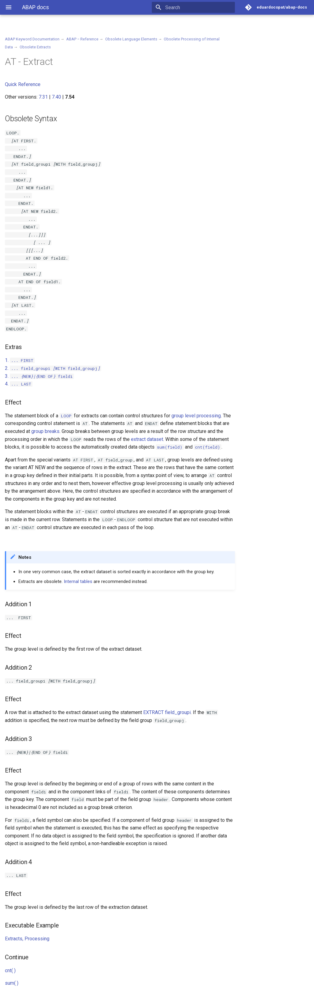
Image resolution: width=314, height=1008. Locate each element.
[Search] (199, 7)
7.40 (56, 97)
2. (53, 368)
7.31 (43, 97)
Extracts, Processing (27, 939)
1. (20, 360)
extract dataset (147, 439)
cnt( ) (10, 970)
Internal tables (78, 581)
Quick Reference (22, 84)
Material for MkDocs (42, 1001)
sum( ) (11, 983)
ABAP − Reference (82, 39)
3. (39, 376)
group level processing (196, 416)
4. (19, 384)
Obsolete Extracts (35, 47)
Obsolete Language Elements (131, 39)
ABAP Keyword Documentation (32, 39)
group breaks (45, 431)
